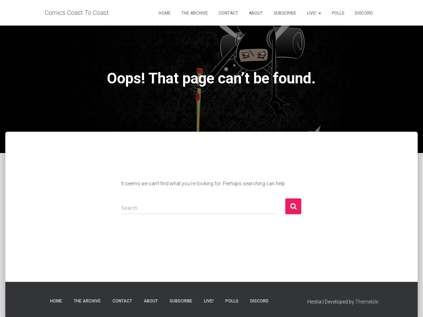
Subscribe (285, 13)
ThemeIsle (366, 302)
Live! (314, 13)
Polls (338, 13)
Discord (364, 13)
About (256, 13)
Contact (228, 13)
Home (165, 13)
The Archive (194, 13)
